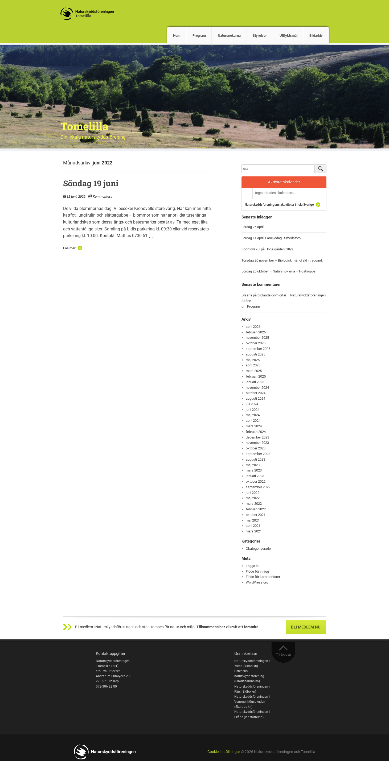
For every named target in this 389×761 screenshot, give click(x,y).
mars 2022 (254, 504)
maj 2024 (253, 415)
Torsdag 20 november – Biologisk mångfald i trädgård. (282, 260)
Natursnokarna (229, 36)
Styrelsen (260, 36)
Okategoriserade (258, 549)
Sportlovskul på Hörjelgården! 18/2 (267, 249)
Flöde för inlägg (257, 571)
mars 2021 (254, 531)
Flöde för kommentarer (263, 577)
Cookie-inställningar (223, 752)
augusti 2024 (255, 398)
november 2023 (257, 443)
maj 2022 (253, 498)
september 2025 (258, 349)
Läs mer (69, 248)
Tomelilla (84, 126)
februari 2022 (256, 509)
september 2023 (258, 454)
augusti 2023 (255, 459)
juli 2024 (252, 404)
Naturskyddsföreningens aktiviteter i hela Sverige (279, 204)
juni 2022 (252, 493)
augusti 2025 (255, 354)
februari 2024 (256, 432)
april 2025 (253, 365)
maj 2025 (253, 360)
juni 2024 (252, 410)
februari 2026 (256, 332)
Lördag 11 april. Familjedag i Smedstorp (271, 238)
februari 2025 (256, 376)
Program (199, 36)
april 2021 (253, 526)
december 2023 (257, 437)
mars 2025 (254, 371)
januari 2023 (255, 476)
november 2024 (257, 388)
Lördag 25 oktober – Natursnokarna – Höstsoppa (278, 271)
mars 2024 (254, 426)
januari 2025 (255, 382)
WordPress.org (257, 582)
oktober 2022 (255, 481)
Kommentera (102, 196)
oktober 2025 (255, 343)
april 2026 (253, 327)
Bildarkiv (316, 36)
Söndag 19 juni (90, 183)
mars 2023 (254, 470)
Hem (176, 36)
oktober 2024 (255, 393)
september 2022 (258, 487)
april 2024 (253, 421)
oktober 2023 (255, 448)
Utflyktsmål (288, 36)
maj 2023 (253, 465)
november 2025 (257, 338)
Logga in (252, 566)
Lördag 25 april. (252, 227)
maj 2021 (253, 520)
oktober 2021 (255, 515)
